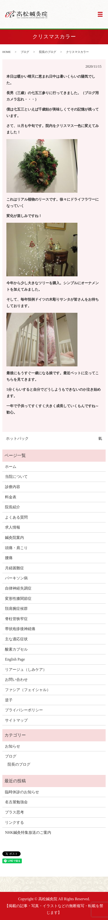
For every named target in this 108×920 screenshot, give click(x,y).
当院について (16, 477)
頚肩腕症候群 (16, 609)
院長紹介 (12, 507)
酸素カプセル (16, 649)
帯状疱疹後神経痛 (20, 629)
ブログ (25, 52)
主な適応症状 (16, 639)
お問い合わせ (16, 679)
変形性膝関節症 (18, 598)
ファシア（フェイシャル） (27, 690)
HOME (6, 52)
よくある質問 (16, 517)
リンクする (14, 822)
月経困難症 (14, 568)
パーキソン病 (16, 578)
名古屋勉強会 (16, 802)
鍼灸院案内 (14, 538)
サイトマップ (16, 720)
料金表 (10, 497)
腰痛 (9, 558)
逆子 (9, 700)
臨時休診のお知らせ (22, 792)
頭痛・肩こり (16, 548)
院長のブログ (47, 52)
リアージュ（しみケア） (26, 669)
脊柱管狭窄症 (16, 619)
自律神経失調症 (18, 588)
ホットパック (17, 438)
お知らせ (12, 746)
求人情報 (12, 527)
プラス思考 (14, 812)
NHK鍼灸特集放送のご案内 (28, 832)
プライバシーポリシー (24, 710)
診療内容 (12, 487)
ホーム (10, 467)
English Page (15, 659)
